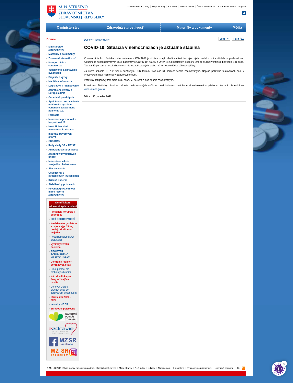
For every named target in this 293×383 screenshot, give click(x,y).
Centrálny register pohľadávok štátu (61, 263)
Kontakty (172, 6)
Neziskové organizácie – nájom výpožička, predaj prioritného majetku (64, 228)
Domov (88, 39)
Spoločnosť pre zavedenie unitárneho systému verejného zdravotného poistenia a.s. (63, 106)
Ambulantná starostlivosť (63, 149)
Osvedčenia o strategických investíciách (63, 174)
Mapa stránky (158, 6)
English (242, 6)
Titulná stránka (134, 6)
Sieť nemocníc (56, 168)
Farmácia (53, 115)
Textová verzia (187, 6)
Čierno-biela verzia (206, 6)
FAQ (147, 6)
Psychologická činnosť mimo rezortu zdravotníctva (61, 191)
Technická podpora (223, 368)
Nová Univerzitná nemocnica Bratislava (60, 128)
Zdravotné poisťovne (63, 308)
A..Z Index (140, 368)
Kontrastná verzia (227, 6)
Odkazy (151, 368)
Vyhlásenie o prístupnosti (199, 368)
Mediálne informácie (60, 81)
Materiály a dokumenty (194, 27)
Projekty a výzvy (57, 77)
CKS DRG (54, 141)
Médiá (237, 27)
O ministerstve (68, 27)
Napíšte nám (164, 368)
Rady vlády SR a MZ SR (62, 145)
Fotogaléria (178, 368)
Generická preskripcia (61, 97)
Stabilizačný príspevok (61, 184)
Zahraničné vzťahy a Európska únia (60, 91)
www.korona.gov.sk (94, 89)
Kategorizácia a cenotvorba (57, 64)
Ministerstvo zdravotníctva (56, 48)
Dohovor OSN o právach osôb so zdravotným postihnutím (64, 289)
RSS (238, 368)
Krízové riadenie (57, 180)
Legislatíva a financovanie (63, 85)
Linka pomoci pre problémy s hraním (61, 271)
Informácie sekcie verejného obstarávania (62, 163)
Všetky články (101, 39)
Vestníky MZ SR (59, 304)
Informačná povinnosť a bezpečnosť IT (62, 121)
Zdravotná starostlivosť (125, 27)
